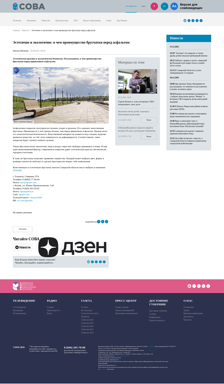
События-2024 (87, 333)
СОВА (143, 6)
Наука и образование (92, 21)
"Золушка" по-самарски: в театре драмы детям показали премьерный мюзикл (189, 54)
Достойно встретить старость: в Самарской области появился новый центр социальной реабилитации (188, 141)
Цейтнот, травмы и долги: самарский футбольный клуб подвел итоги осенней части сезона (188, 63)
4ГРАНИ (17, 170)
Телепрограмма (19, 314)
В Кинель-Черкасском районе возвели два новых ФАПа (189, 107)
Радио (52, 300)
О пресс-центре (121, 307)
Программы (18, 311)
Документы (188, 317)
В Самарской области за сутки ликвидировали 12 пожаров (185, 71)
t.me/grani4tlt (36, 197)
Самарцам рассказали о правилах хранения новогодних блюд (186, 132)
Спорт (109, 21)
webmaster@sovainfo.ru (122, 356)
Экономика (31, 21)
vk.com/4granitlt (25, 200)
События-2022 (87, 326)
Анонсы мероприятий (124, 311)
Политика (17, 21)
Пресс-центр (125, 300)
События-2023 (87, 330)
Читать (148, 120)
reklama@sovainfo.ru (80, 353)
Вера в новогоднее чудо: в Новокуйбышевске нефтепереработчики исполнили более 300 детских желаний (187, 123)
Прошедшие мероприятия (126, 314)
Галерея (152, 314)
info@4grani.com (28, 182)
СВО (75, 21)
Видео (49, 314)
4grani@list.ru (26, 191)
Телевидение (24, 300)
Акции (186, 311)
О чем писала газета (90, 314)
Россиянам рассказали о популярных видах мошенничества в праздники (188, 115)
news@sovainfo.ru (80, 351)
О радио (50, 307)
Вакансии (188, 320)
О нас (188, 300)
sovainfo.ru (151, 347)
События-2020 (87, 320)
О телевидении (19, 307)
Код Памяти (122, 21)
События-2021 (87, 323)
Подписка (85, 317)
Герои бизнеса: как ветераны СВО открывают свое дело (136, 103)
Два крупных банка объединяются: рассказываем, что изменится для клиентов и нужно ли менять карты (188, 86)
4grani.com (24, 194)
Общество (45, 21)
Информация (154, 318)
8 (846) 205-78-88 (74, 347)
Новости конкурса (157, 321)
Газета (86, 300)
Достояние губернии (158, 302)
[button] (16, 95)
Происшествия (61, 21)
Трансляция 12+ (54, 311)
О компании (189, 307)
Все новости (131, 6)
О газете (84, 307)
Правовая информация (193, 314)
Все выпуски (86, 311)
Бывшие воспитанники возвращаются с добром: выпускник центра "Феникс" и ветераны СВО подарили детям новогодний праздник (189, 98)
